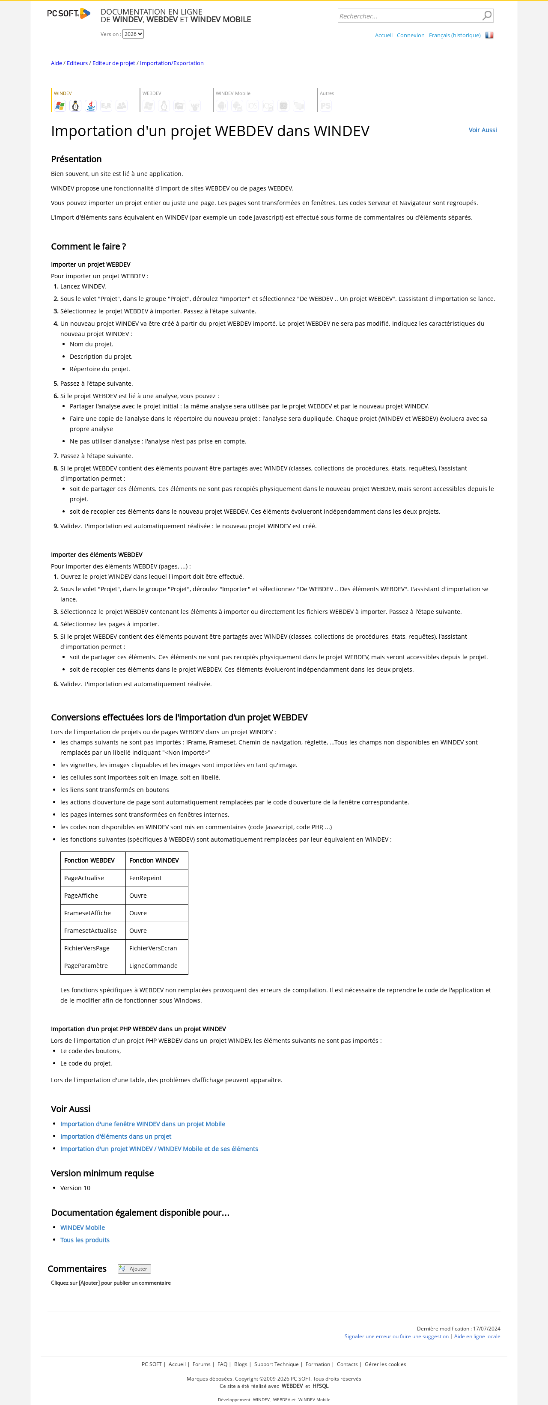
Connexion (411, 35)
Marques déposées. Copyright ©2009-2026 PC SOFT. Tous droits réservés (274, 1378)
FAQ (222, 1364)
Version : (111, 34)
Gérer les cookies (385, 1364)
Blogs (240, 1364)
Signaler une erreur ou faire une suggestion (397, 1336)
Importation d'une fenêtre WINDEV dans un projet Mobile (142, 1124)
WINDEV (261, 1399)
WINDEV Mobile (82, 1227)
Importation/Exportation (172, 63)
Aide (56, 63)
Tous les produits (85, 1240)
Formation (318, 1364)
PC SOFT (152, 1364)
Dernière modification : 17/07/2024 (458, 1328)
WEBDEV (281, 1399)
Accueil (384, 35)
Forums (202, 1364)
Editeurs (77, 63)
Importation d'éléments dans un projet (115, 1136)
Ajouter (133, 1268)
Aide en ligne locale (477, 1336)
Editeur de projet (113, 63)
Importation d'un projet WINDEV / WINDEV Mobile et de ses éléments (159, 1149)
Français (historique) (455, 35)
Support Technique (276, 1364)
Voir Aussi (483, 130)
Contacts (347, 1364)
